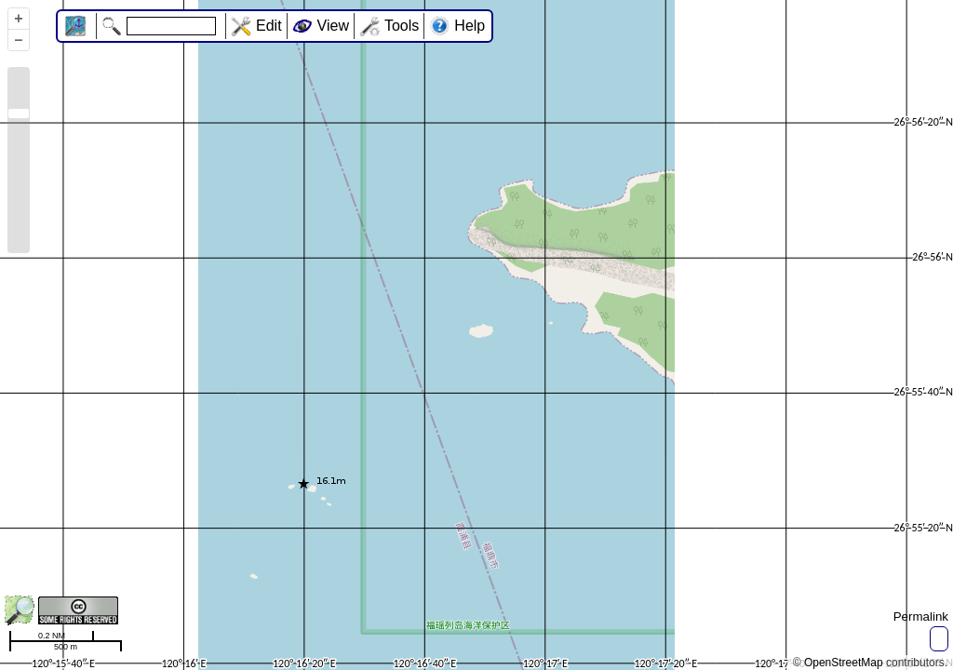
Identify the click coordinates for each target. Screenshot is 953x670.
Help (469, 26)
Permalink (920, 616)
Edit (269, 26)
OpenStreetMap (843, 662)
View (333, 26)
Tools (401, 26)
